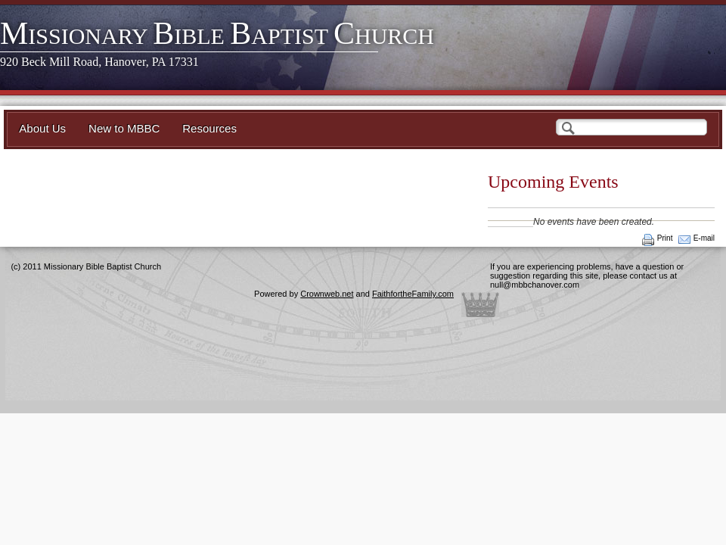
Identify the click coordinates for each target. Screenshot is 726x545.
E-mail (704, 238)
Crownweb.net (326, 293)
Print (665, 238)
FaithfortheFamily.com (413, 293)
